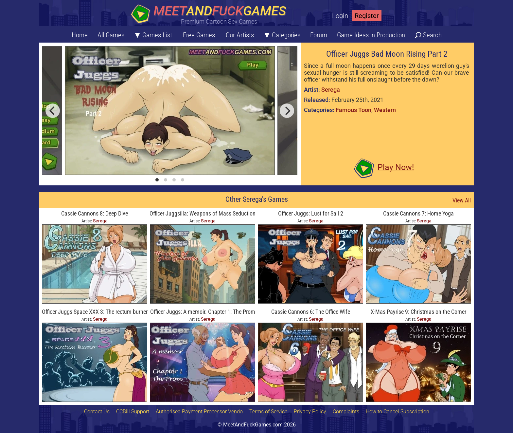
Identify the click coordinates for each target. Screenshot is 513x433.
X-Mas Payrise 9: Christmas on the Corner (418, 311)
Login (340, 16)
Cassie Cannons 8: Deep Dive (94, 213)
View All (461, 200)
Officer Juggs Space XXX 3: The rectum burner (95, 311)
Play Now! (396, 167)
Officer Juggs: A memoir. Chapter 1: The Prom (202, 311)
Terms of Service (268, 411)
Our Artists (240, 35)
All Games (110, 35)
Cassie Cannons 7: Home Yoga (418, 213)
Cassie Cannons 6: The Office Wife (310, 311)
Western (385, 109)
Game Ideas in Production (371, 35)
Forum (318, 35)
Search (432, 35)
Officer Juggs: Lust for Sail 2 (310, 213)
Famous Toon (353, 109)
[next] (287, 111)
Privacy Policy (310, 411)
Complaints (346, 411)
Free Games (199, 35)
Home (80, 35)
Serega (330, 89)
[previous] (52, 111)
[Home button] (210, 14)
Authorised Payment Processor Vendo (199, 411)
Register (367, 16)
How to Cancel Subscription (397, 411)
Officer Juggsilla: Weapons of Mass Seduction (203, 213)
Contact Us (97, 411)
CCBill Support (132, 411)
